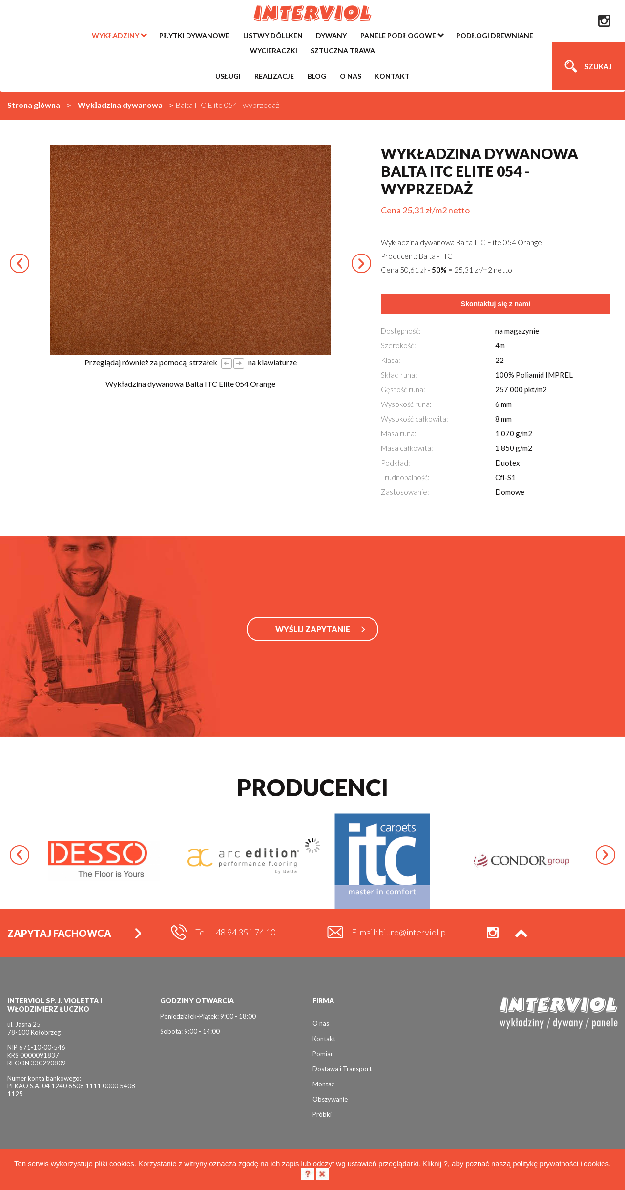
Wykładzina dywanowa (120, 104)
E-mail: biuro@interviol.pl (400, 932)
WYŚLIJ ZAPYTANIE (312, 629)
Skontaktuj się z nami (495, 304)
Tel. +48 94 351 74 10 (235, 932)
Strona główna (33, 104)
